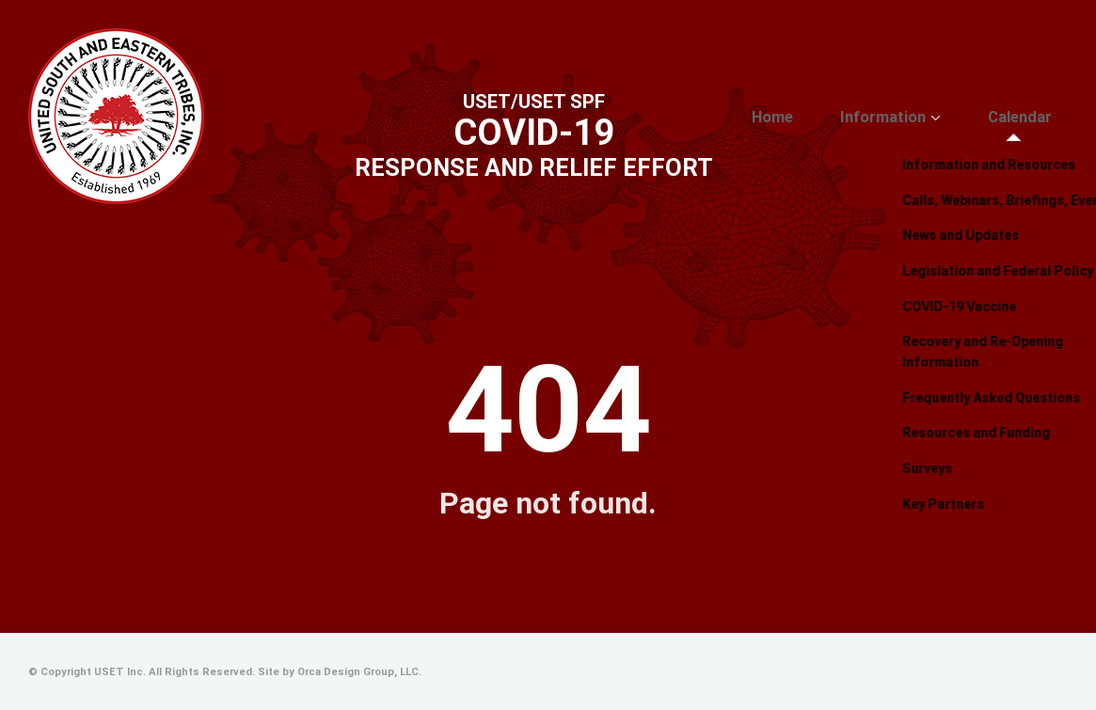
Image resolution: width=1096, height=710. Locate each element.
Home (824, 117)
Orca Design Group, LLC (358, 672)
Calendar (1030, 117)
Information (915, 117)
